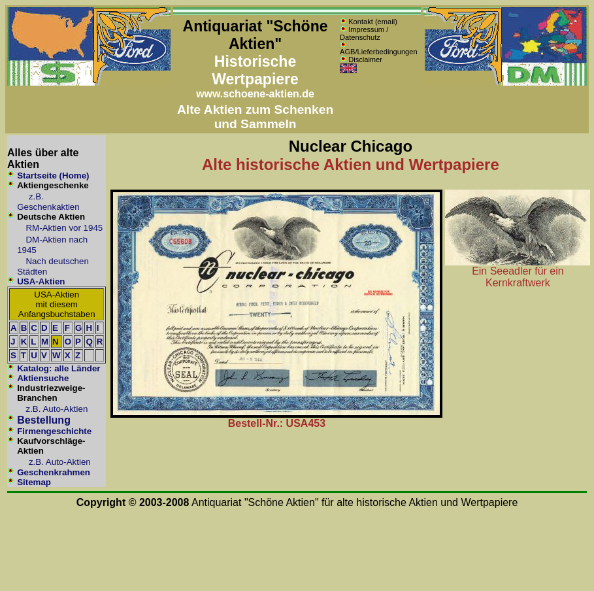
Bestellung (44, 420)
